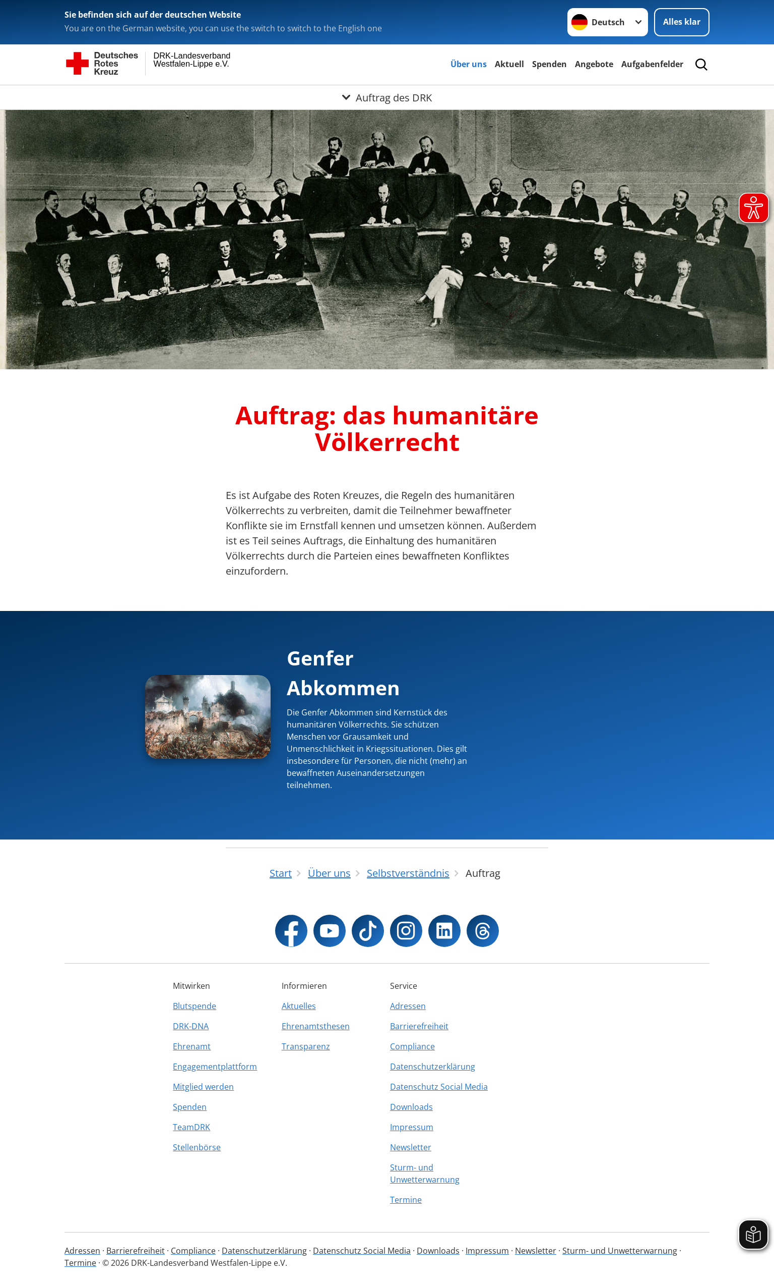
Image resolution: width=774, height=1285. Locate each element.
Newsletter (410, 1147)
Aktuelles (299, 1006)
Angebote (594, 64)
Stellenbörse (197, 1147)
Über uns (468, 64)
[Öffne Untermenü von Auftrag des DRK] (387, 97)
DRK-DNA (191, 1026)
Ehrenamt (192, 1046)
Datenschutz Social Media (439, 1086)
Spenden (549, 64)
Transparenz (306, 1046)
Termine (406, 1199)
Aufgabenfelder (652, 64)
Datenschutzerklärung (432, 1066)
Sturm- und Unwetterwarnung (425, 1173)
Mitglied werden (203, 1086)
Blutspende (194, 1006)
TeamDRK (191, 1127)
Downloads (411, 1106)
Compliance (412, 1046)
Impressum (411, 1127)
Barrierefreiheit (419, 1026)
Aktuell (509, 64)
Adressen (408, 1006)
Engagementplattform (215, 1066)
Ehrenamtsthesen (316, 1026)
